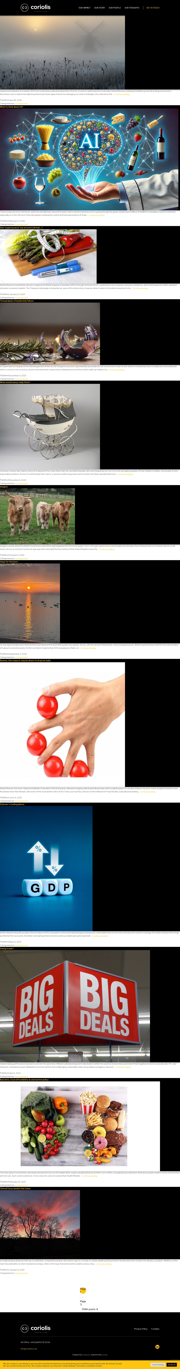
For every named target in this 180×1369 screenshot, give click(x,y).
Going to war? (7, 948)
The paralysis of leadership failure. (17, 301)
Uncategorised (21, 103)
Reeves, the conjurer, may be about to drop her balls (25, 660)
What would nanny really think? (15, 382)
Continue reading (122, 94)
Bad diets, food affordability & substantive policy (24, 1080)
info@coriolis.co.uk (29, 1348)
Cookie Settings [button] (158, 1365)
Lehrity (105, 1355)
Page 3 (83, 1303)
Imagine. (4, 486)
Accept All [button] (171, 1365)
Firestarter (86, 1355)
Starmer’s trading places (12, 804)
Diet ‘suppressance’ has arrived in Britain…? (21, 227)
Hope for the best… (9, 562)
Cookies (155, 1328)
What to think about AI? (11, 107)
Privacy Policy (140, 1328)
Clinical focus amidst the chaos (15, 1188)
